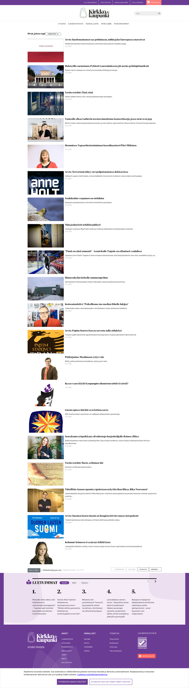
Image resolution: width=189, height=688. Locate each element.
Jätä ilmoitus (106, 2)
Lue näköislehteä (90, 2)
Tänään (64, 583)
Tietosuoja (113, 647)
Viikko (74, 583)
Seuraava (143, 569)
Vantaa (87, 651)
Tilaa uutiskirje (137, 2)
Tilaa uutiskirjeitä (116, 651)
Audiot (64, 655)
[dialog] (94, 678)
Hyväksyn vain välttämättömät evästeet (111, 682)
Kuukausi (84, 583)
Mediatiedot (114, 643)
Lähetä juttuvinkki (121, 2)
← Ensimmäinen (118, 569)
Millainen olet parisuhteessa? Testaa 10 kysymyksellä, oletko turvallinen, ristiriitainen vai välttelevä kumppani (92, 605)
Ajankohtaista (67, 639)
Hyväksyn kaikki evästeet (72, 682)
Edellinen (131, 569)
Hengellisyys (66, 651)
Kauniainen (88, 647)
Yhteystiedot (114, 639)
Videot (64, 659)
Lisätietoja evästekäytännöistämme (92, 674)
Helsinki (87, 639)
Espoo (86, 643)
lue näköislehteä (146, 633)
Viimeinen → (155, 569)
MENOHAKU (155, 2)
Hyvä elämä (65, 643)
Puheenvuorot (67, 647)
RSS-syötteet (66, 662)
